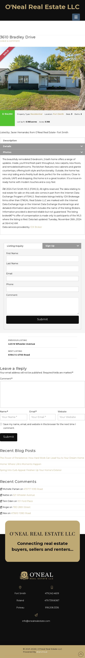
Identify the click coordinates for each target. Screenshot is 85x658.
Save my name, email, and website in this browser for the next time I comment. (39, 426)
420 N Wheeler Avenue (42, 342)
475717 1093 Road (33, 489)
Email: (9, 273)
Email (32, 411)
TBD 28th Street (21, 507)
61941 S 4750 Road (42, 352)
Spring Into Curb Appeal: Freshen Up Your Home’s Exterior (31, 470)
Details (7, 146)
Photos (7, 152)
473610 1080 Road (21, 513)
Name (4, 411)
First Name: (12, 253)
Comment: (12, 295)
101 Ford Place (25, 501)
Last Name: (12, 263)
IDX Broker (36, 227)
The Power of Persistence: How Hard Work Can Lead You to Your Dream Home (42, 458)
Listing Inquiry (15, 246)
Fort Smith (58, 114)
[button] (76, 17)
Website (62, 411)
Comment (6, 378)
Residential (36, 114)
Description (10, 140)
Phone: (10, 284)
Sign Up (50, 245)
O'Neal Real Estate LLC (42, 7)
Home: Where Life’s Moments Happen (20, 464)
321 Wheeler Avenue (24, 495)
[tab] (42, 140)
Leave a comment (10, 41)
